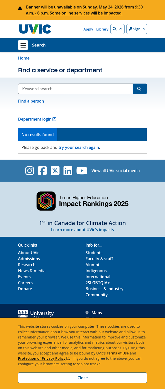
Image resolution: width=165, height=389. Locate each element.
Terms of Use (118, 353)
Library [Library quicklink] (102, 29)
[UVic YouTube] (82, 171)
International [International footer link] (98, 276)
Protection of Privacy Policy (42, 358)
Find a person (31, 101)
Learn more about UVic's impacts (82, 229)
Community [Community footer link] (97, 294)
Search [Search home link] (39, 45)
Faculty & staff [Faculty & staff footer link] (99, 258)
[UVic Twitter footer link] (55, 171)
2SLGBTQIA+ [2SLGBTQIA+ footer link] (98, 282)
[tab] (37, 134)
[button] (117, 29)
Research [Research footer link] (27, 264)
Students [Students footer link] (94, 252)
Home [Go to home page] (24, 58)
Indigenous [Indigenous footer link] (96, 270)
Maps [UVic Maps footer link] (94, 313)
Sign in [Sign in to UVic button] (137, 29)
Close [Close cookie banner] (83, 377)
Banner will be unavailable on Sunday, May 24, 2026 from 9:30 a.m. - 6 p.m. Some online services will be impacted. (84, 10)
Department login (35, 119)
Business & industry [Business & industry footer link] (105, 288)
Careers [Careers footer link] (25, 282)
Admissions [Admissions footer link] (29, 258)
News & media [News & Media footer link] (32, 270)
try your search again (78, 147)
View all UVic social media (116, 170)
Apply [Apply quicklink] (88, 29)
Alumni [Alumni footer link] (92, 264)
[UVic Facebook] (42, 171)
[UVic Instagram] (29, 171)
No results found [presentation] (38, 134)
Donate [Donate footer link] (25, 288)
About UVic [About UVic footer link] (28, 252)
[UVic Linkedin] (68, 171)
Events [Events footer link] (24, 276)
